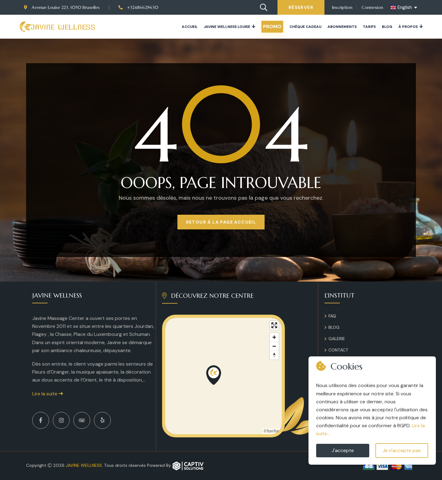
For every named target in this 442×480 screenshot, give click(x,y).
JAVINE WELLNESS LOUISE (227, 26)
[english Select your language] (404, 7)
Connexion (372, 7)
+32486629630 (138, 7)
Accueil (190, 26)
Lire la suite (47, 393)
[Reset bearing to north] (274, 355)
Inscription (342, 7)
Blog (387, 26)
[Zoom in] (274, 337)
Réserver (301, 7)
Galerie (336, 338)
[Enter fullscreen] (274, 325)
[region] (223, 376)
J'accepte (343, 450)
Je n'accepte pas (401, 450)
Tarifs (369, 26)
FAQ (332, 316)
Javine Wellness (84, 465)
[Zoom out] (274, 346)
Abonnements (342, 26)
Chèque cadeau (305, 26)
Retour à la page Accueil (221, 222)
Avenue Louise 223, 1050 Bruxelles (62, 7)
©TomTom (272, 431)
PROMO (272, 26)
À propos (408, 26)
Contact (338, 350)
